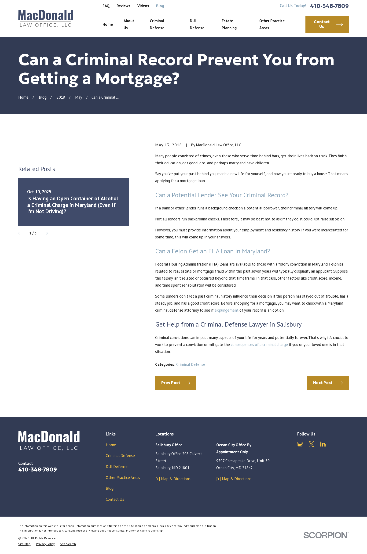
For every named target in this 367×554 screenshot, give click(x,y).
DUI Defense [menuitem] (197, 24)
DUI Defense (117, 466)
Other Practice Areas (123, 477)
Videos (143, 5)
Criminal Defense (190, 364)
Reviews (123, 5)
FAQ (106, 5)
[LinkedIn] (323, 444)
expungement (227, 310)
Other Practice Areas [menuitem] (272, 24)
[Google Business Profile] (300, 444)
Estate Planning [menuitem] (229, 24)
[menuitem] (24, 544)
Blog (160, 5)
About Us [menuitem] (129, 24)
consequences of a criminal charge (259, 344)
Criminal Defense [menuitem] (157, 24)
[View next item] (44, 233)
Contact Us (115, 499)
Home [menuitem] (108, 24)
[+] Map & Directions (173, 478)
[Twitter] (311, 444)
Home (111, 444)
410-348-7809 (329, 6)
